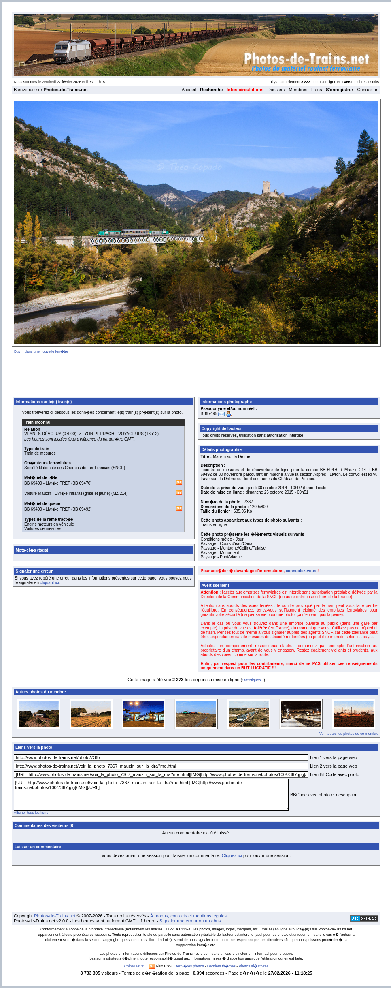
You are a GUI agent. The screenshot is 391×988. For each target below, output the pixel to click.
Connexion (367, 89)
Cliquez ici (232, 855)
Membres (298, 89)
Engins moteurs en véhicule (49, 524)
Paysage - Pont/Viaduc (221, 557)
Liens (316, 89)
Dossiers (276, 89)
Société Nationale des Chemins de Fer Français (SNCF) (74, 468)
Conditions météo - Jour (222, 539)
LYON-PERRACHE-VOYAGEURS (113, 434)
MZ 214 (119, 493)
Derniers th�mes (221, 966)
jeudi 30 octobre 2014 (267, 487)
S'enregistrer (339, 89)
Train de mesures (39, 453)
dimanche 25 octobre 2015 (269, 492)
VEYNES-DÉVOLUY (43, 434)
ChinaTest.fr (134, 966)
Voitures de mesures (42, 528)
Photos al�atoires (254, 966)
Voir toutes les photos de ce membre (348, 733)
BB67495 (209, 413)
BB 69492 (81, 509)
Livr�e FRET (58, 483)
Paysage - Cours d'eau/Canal (227, 543)
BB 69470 (81, 483)
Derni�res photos (189, 966)
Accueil (189, 89)
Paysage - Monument (220, 552)
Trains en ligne (214, 524)
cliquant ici (49, 582)
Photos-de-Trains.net (54, 915)
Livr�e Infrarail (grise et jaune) (82, 493)
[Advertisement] (196, 373)
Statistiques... (253, 680)
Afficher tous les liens (31, 813)
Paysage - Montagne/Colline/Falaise (233, 548)
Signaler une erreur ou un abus (190, 920)
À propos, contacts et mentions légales (188, 915)
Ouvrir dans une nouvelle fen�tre (41, 351)
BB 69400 (33, 483)
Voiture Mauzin (37, 493)
